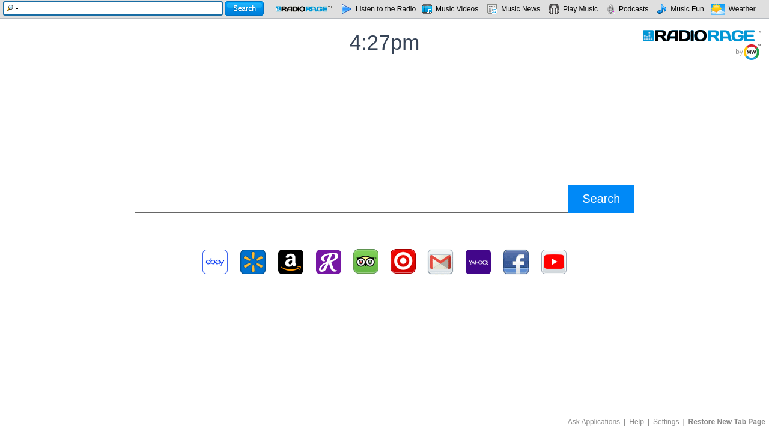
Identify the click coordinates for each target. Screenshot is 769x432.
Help (636, 422)
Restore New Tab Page (726, 422)
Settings (666, 422)
